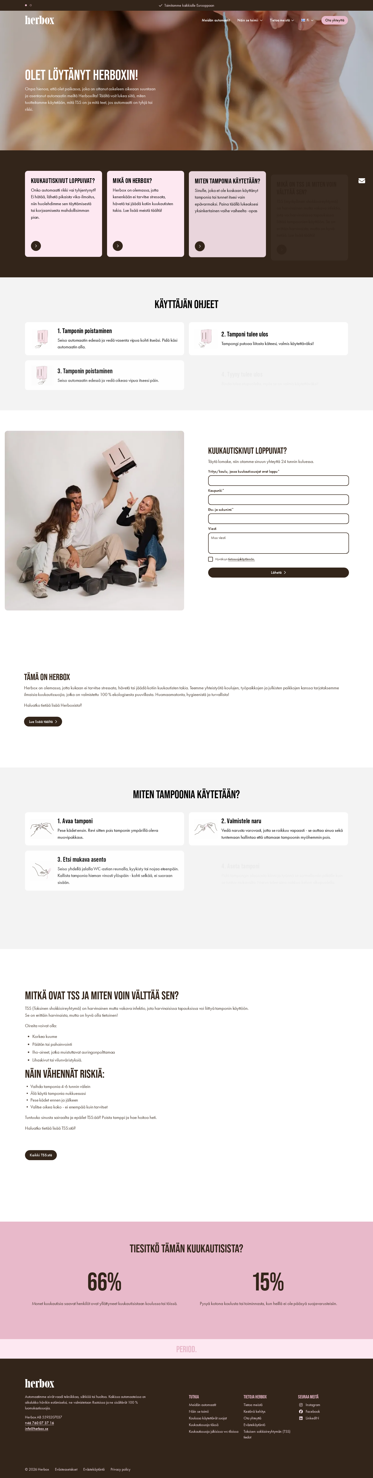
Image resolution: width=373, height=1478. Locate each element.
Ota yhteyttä (334, 20)
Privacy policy (120, 1469)
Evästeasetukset (66, 1469)
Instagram (313, 1404)
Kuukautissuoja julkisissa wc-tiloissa (213, 1431)
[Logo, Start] (39, 20)
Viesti (212, 528)
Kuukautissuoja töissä (203, 1424)
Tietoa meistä (282, 20)
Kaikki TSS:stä (41, 1158)
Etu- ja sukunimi (221, 509)
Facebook (313, 1411)
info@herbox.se (36, 1428)
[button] (31, 5)
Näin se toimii (250, 20)
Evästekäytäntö (254, 1424)
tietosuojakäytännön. (241, 559)
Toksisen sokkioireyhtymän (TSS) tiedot (267, 1434)
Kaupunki (216, 490)
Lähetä (276, 572)
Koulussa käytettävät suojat (207, 1418)
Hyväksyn (235, 559)
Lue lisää (36, 249)
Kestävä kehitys (255, 1411)
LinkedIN (312, 1418)
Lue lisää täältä (41, 724)
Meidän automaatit (216, 20)
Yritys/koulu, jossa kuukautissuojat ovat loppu (244, 471)
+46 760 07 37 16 (39, 1423)
